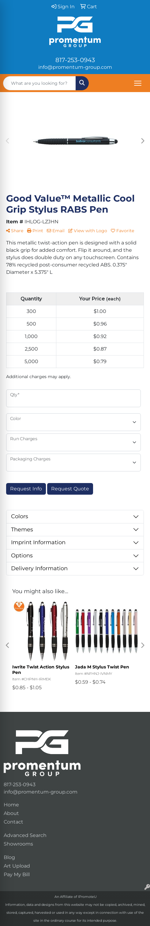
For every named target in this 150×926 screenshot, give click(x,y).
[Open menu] (138, 83)
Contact (13, 822)
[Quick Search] (39, 83)
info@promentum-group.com (75, 67)
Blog (9, 857)
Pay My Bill (17, 874)
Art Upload (17, 866)
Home (11, 805)
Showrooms (18, 844)
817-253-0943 (75, 60)
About (11, 813)
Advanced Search (25, 835)
